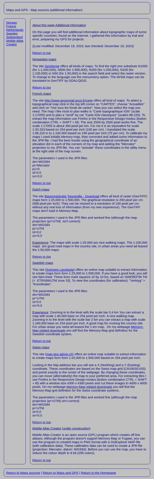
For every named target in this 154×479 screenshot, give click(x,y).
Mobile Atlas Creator (14, 42)
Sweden (12, 33)
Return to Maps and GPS (60, 473)
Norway (11, 22)
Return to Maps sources (23, 473)
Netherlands (14, 30)
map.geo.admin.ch (59, 354)
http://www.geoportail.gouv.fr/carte (69, 100)
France (11, 26)
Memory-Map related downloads (89, 387)
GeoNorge (52, 66)
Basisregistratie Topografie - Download (72, 196)
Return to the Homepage (98, 473)
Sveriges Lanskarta (59, 269)
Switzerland (14, 37)
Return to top (41, 53)
